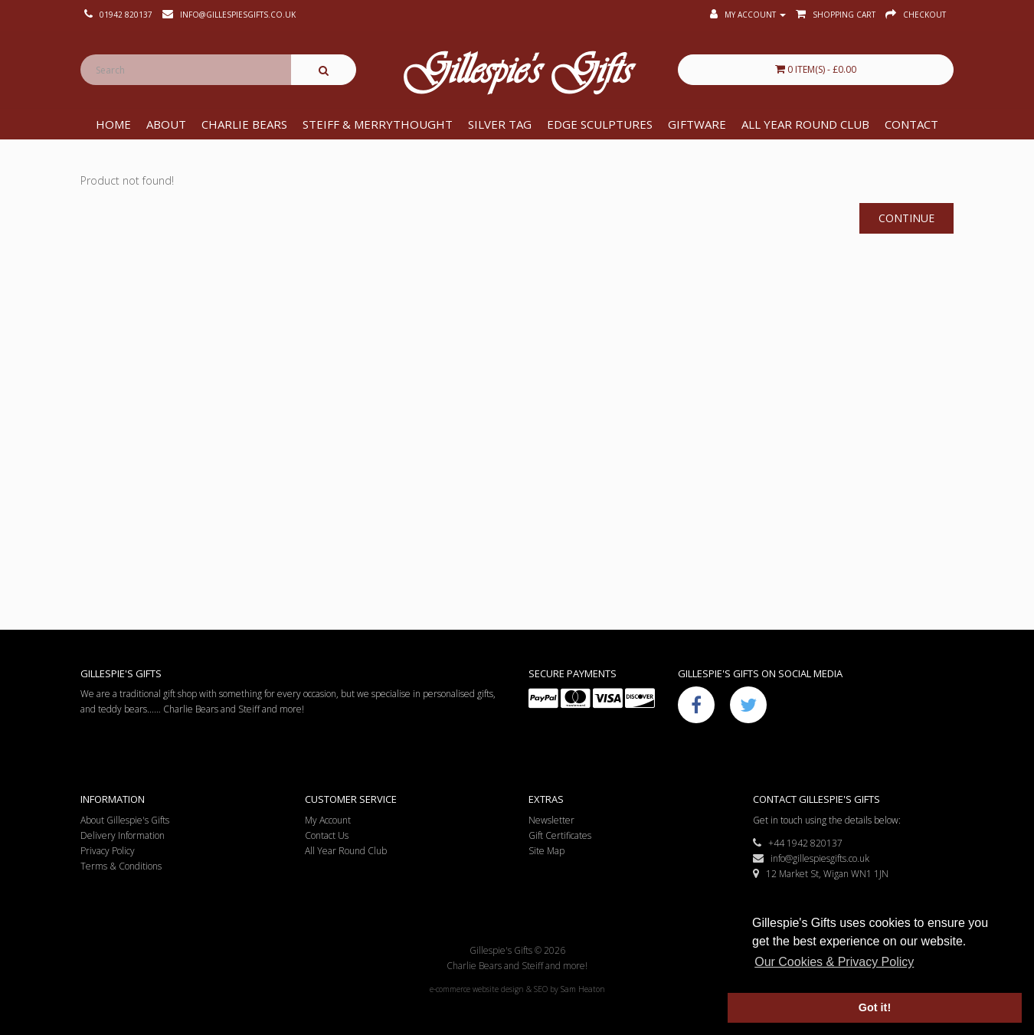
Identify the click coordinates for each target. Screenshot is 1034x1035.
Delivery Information (122, 835)
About (166, 124)
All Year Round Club (805, 124)
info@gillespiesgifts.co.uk (811, 858)
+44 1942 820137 (798, 843)
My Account (328, 820)
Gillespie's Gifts (517, 73)
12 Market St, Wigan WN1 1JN (820, 873)
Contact (911, 124)
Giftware (697, 124)
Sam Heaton (583, 989)
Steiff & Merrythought (378, 124)
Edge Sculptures (600, 124)
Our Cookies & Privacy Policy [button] (834, 961)
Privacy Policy (107, 850)
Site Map (546, 850)
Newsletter (551, 820)
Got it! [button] (875, 1007)
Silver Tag (500, 124)
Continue (906, 218)
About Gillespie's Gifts (124, 820)
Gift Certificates (559, 835)
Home (113, 124)
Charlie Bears (244, 124)
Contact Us (326, 835)
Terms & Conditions (121, 866)
